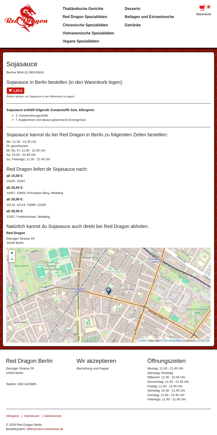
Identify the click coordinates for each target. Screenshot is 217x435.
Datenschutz (52, 416)
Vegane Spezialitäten (81, 41)
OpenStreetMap (172, 340)
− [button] (12, 259)
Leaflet (143, 340)
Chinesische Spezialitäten (85, 25)
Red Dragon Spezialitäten (85, 17)
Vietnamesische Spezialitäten (88, 33)
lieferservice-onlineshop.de (45, 429)
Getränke (133, 25)
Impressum (31, 416)
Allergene (12, 416)
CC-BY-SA (203, 340)
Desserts (132, 9)
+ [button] (12, 253)
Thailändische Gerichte (83, 9)
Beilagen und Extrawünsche (149, 17)
